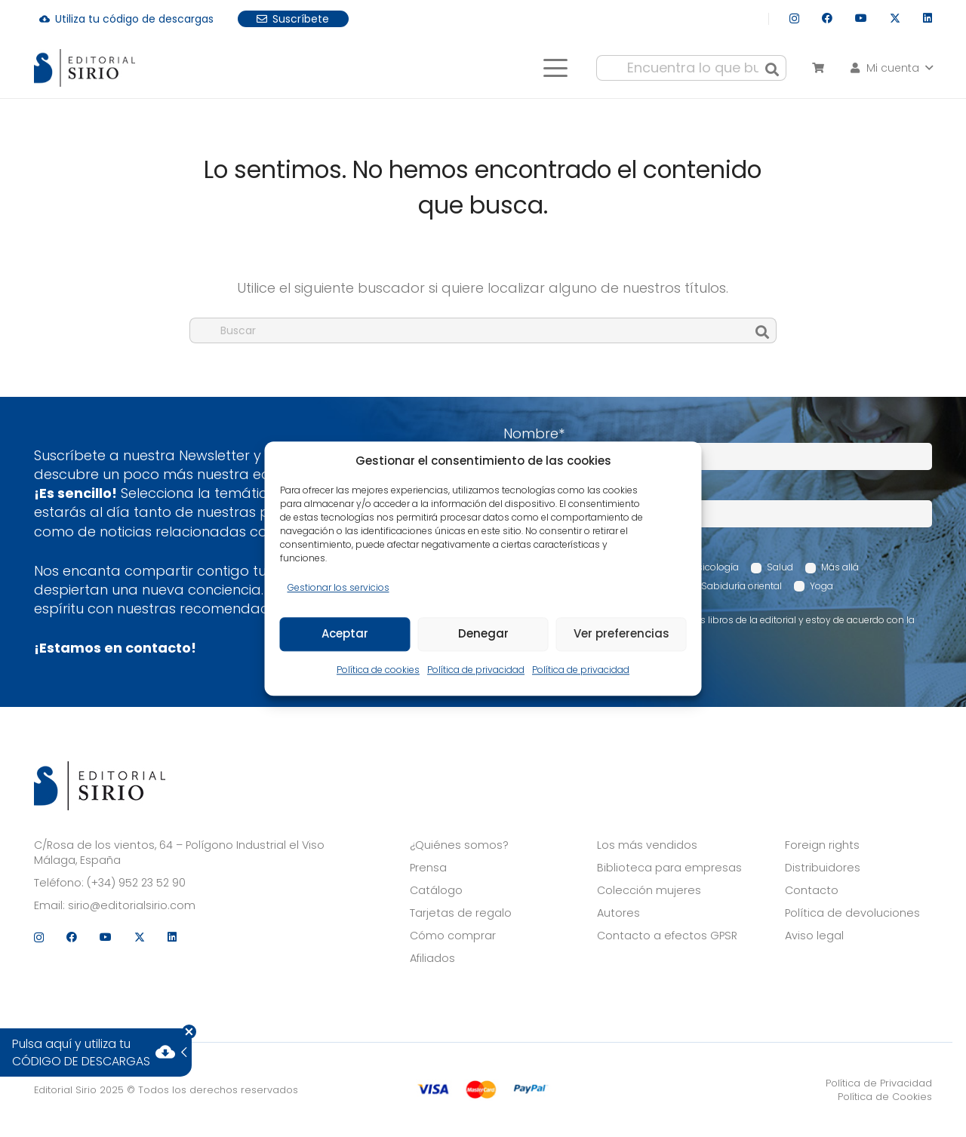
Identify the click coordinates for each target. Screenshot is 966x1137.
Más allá (840, 567)
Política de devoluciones (852, 912)
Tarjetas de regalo (461, 912)
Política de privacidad (476, 669)
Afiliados (432, 958)
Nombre (534, 433)
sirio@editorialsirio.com (131, 905)
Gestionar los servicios (338, 587)
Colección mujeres (649, 890)
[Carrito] (817, 68)
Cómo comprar (453, 935)
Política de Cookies (885, 1096)
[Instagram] (794, 18)
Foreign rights (822, 845)
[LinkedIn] (927, 18)
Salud (780, 567)
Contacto (811, 890)
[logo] (84, 68)
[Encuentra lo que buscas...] (691, 68)
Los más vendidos (647, 845)
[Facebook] (827, 18)
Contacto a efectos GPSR (667, 935)
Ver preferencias (621, 634)
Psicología (715, 567)
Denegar (483, 634)
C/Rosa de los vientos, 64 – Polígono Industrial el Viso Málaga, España (179, 852)
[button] (555, 68)
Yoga (821, 585)
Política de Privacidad (879, 1083)
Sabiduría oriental (741, 585)
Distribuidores (822, 867)
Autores (618, 912)
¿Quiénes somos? (459, 845)
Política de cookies (378, 669)
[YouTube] (861, 18)
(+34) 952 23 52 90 (136, 882)
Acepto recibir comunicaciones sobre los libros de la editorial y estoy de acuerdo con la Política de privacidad (717, 626)
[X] (895, 18)
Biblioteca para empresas (669, 867)
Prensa (428, 867)
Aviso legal (814, 935)
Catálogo (436, 890)
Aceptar (344, 634)
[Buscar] (772, 68)
